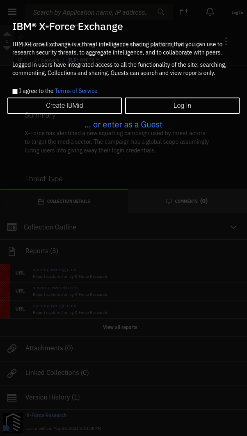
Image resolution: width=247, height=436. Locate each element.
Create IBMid (64, 105)
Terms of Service (76, 91)
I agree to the (58, 91)
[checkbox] (15, 91)
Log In (182, 105)
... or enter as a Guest (123, 124)
